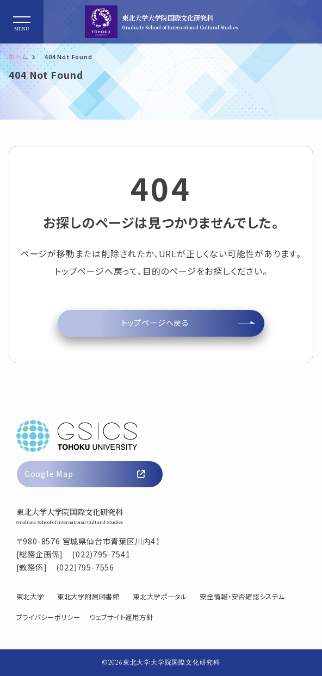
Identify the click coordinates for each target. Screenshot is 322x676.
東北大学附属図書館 (88, 596)
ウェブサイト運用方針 (121, 617)
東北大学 (30, 596)
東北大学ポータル (160, 596)
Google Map (84, 473)
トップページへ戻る (155, 322)
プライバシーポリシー (48, 617)
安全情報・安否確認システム (242, 596)
